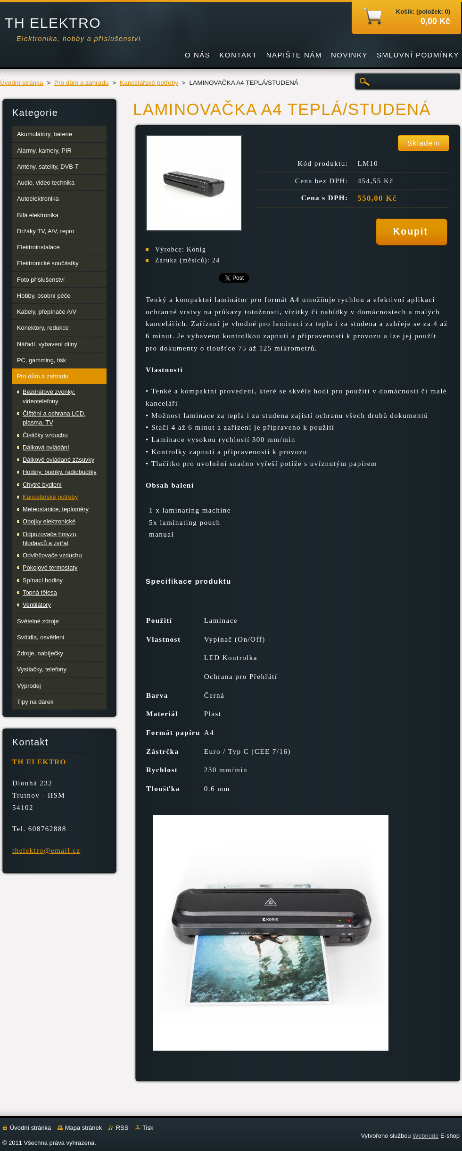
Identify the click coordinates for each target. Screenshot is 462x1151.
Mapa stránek (83, 1127)
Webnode (425, 1135)
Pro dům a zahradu (81, 82)
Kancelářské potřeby (149, 82)
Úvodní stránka (21, 82)
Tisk (147, 1127)
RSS (122, 1127)
